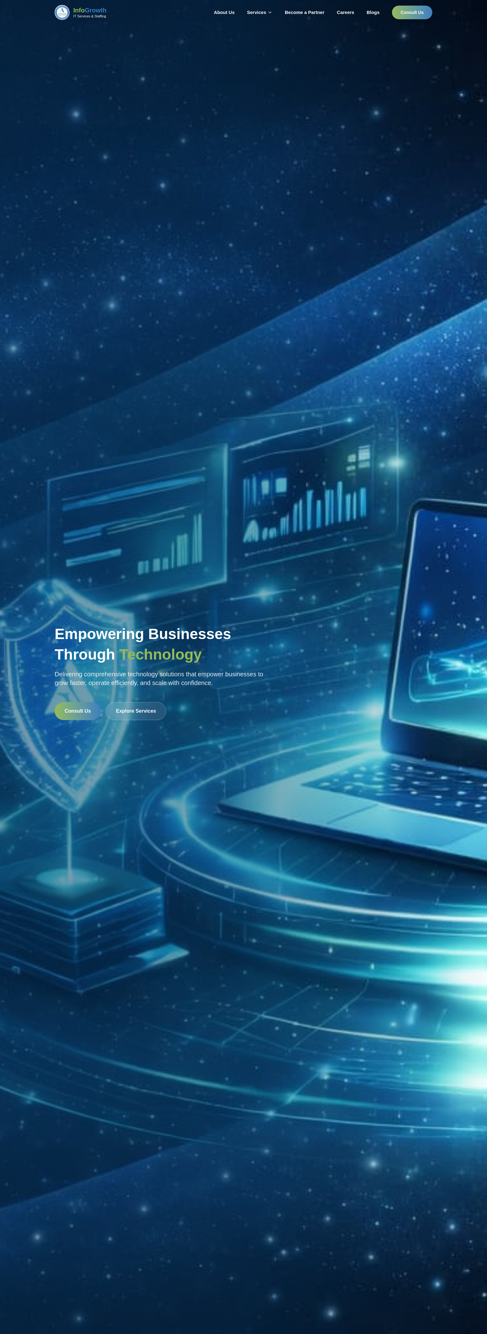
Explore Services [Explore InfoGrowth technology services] (136, 711)
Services (256, 12)
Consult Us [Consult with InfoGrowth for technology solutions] (78, 711)
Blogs (373, 12)
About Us (224, 12)
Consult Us (412, 12)
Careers (345, 12)
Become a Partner (305, 12)
